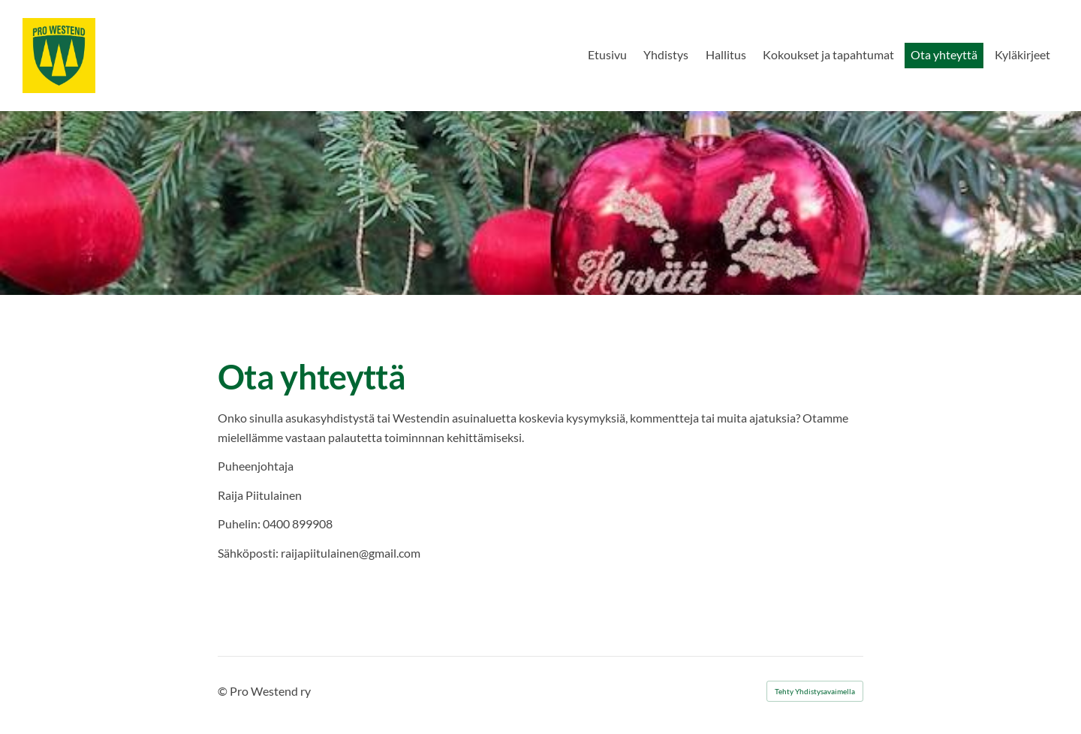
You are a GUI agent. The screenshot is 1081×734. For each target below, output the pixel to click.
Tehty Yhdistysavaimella (815, 691)
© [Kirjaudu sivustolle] (224, 691)
